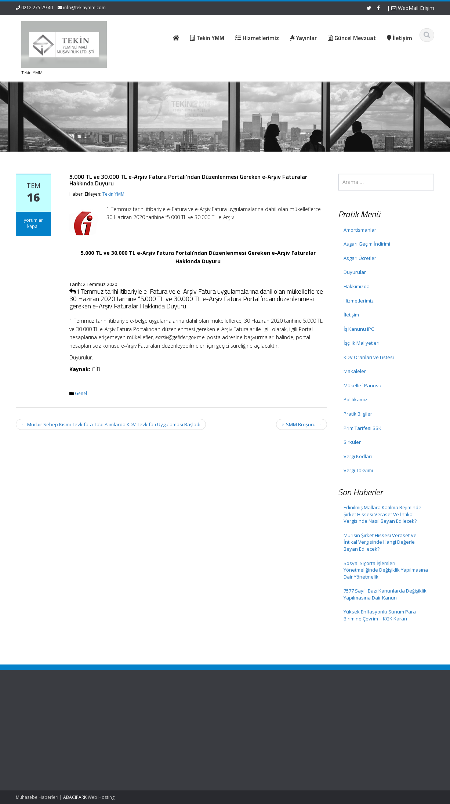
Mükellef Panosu (362, 385)
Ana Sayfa (143, 710)
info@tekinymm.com (84, 7)
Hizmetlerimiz (359, 300)
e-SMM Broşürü (302, 424)
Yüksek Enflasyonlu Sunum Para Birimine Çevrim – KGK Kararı (380, 615)
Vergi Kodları (358, 456)
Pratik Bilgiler (358, 413)
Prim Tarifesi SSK (362, 428)
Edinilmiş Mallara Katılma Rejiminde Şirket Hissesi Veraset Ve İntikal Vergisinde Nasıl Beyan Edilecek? (382, 514)
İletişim (351, 314)
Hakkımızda (357, 286)
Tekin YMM (113, 194)
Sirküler (352, 442)
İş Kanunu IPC (359, 329)
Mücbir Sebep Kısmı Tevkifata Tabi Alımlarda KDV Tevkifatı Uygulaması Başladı (110, 424)
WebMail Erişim (412, 7)
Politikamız (355, 399)
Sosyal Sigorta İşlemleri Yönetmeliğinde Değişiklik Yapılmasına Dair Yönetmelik (386, 570)
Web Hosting (101, 797)
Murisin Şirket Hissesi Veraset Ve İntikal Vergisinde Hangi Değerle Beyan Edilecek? (380, 542)
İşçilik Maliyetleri (362, 343)
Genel (81, 393)
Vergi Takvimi (358, 470)
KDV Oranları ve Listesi (369, 357)
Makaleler (355, 371)
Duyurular (355, 272)
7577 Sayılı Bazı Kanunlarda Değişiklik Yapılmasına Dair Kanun (385, 594)
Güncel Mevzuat (149, 731)
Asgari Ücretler (360, 258)
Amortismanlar (360, 230)
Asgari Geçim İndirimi (367, 243)
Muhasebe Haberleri (37, 797)
